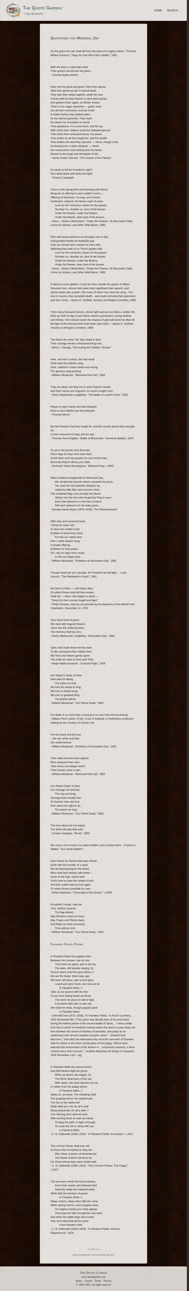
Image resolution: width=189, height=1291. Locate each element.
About (78, 1280)
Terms (98, 1280)
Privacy (108, 1280)
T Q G (93, 1272)
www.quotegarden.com (93, 1276)
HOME (158, 10)
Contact (88, 1280)
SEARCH (172, 10)
